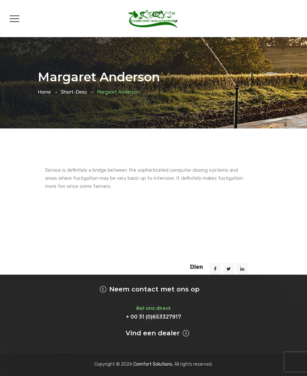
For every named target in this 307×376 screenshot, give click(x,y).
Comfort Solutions (152, 364)
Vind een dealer (153, 333)
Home (44, 92)
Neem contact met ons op (154, 289)
